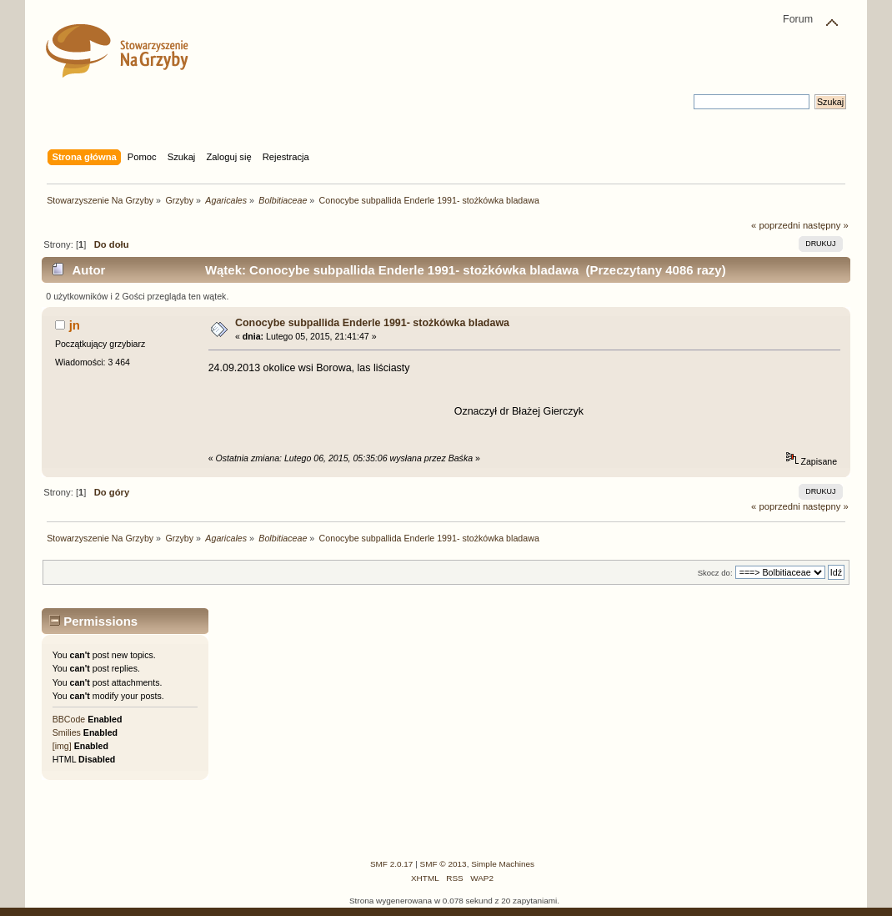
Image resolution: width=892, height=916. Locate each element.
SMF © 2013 (443, 863)
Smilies (67, 732)
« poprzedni (775, 225)
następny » (826, 225)
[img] (62, 746)
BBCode (69, 719)
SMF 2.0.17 (391, 863)
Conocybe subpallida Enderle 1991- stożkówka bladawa (372, 323)
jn (74, 325)
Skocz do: (715, 572)
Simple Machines (502, 863)
